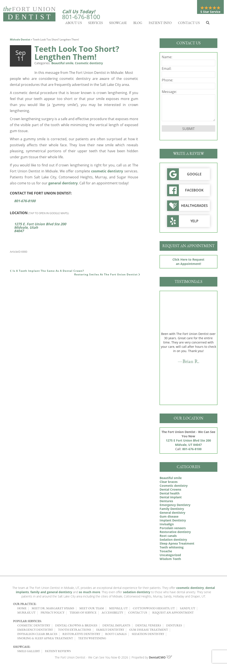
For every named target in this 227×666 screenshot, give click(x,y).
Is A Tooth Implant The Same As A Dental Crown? (47, 272)
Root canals (168, 537)
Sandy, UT (187, 609)
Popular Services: (27, 622)
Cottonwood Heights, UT (154, 609)
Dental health (170, 494)
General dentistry (172, 514)
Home (22, 609)
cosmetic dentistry (107, 172)
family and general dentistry (51, 593)
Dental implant (171, 498)
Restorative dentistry (175, 533)
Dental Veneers (148, 626)
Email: (166, 69)
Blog (137, 24)
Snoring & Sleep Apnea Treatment (45, 639)
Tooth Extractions (74, 631)
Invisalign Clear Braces (37, 635)
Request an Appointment (173, 613)
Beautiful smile (62, 64)
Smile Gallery (28, 652)
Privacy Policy (52, 613)
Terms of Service (83, 613)
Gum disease (169, 517)
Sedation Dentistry (148, 635)
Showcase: (21, 648)
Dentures (166, 502)
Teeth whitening (172, 548)
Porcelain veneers (173, 529)
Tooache (166, 552)
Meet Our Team (91, 609)
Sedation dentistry (173, 541)
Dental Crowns (170, 490)
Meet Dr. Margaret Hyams (53, 609)
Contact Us (189, 24)
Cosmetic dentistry (89, 64)
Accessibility (112, 613)
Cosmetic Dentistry (33, 626)
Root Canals (116, 635)
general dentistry (63, 184)
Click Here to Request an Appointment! (188, 262)
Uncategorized (170, 556)
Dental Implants (116, 626)
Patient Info (160, 24)
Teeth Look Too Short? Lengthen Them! (76, 54)
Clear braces (169, 483)
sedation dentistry (136, 593)
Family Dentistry (172, 510)
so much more (89, 593)
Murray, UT (26, 613)
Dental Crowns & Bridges (76, 626)
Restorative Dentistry (81, 635)
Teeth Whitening (92, 639)
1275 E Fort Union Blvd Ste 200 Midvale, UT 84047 (188, 443)
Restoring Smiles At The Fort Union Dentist (107, 275)
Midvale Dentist (20, 40)
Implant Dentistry (173, 521)
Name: (167, 58)
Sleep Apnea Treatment (177, 544)
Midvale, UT (118, 609)
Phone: (167, 81)
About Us (73, 24)
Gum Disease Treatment (148, 631)
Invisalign (167, 525)
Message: (169, 92)
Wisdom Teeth (170, 560)
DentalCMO (160, 658)
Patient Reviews (58, 652)
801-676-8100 (81, 17)
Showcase (118, 24)
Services (95, 24)
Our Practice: (24, 605)
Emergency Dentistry (175, 506)
